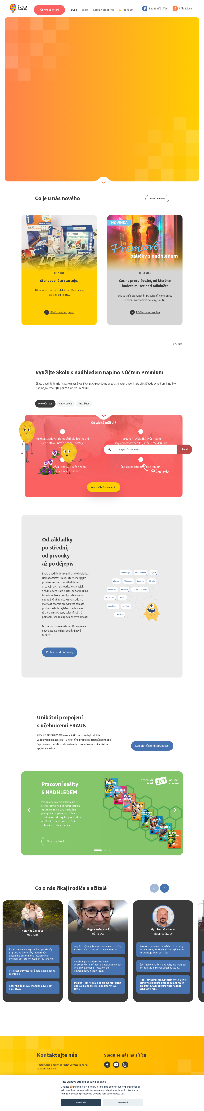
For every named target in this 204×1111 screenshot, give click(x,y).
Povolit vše (81, 1102)
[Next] (174, 810)
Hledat (184, 449)
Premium (126, 10)
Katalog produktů (103, 10)
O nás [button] (85, 10)
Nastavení (123, 1102)
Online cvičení (49, 10)
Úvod (74, 10)
